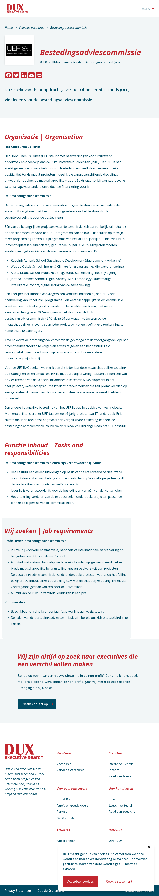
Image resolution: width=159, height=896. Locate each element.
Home (9, 28)
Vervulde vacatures (31, 28)
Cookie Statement (51, 891)
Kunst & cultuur (68, 799)
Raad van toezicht (122, 776)
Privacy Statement (18, 891)
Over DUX (116, 841)
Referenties (65, 818)
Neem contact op (35, 704)
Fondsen (63, 811)
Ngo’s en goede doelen (73, 805)
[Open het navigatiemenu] (148, 8)
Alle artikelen (66, 841)
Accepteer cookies (80, 881)
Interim (114, 770)
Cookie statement (119, 881)
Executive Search (121, 764)
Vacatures (64, 764)
